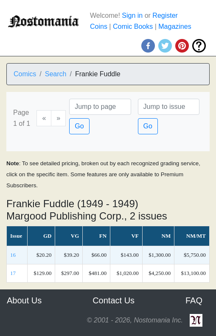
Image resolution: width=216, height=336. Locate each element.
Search (56, 74)
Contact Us (114, 300)
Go (79, 126)
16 (13, 255)
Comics (25, 74)
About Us (24, 300)
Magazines (174, 26)
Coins (98, 26)
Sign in (132, 15)
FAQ (193, 300)
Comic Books (133, 26)
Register (165, 15)
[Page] (100, 107)
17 (13, 273)
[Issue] (168, 107)
